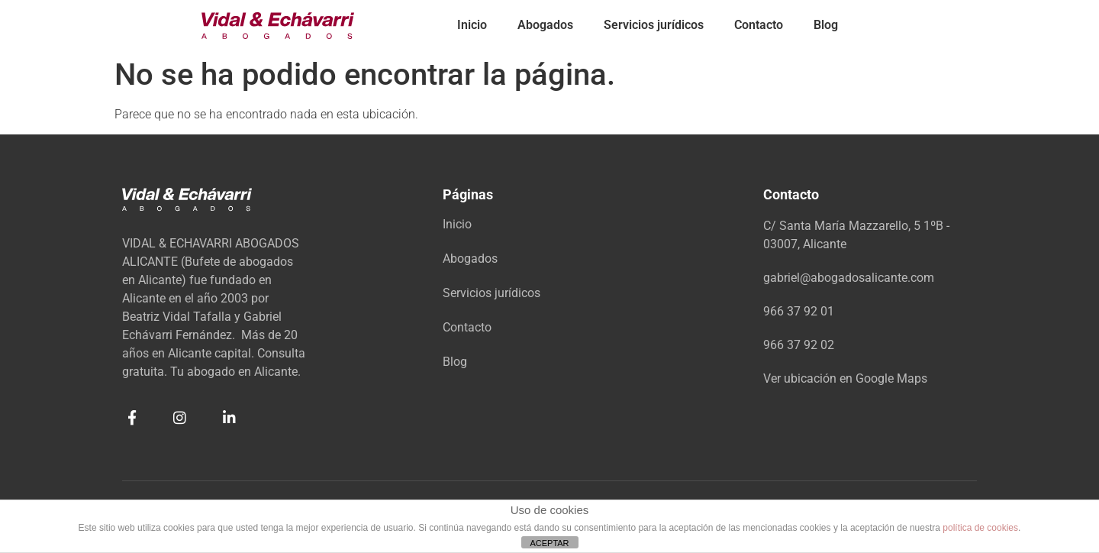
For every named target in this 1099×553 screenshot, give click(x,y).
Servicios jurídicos (654, 25)
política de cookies (980, 527)
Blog (826, 25)
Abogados (545, 25)
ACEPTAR (549, 543)
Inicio (472, 25)
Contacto (758, 25)
